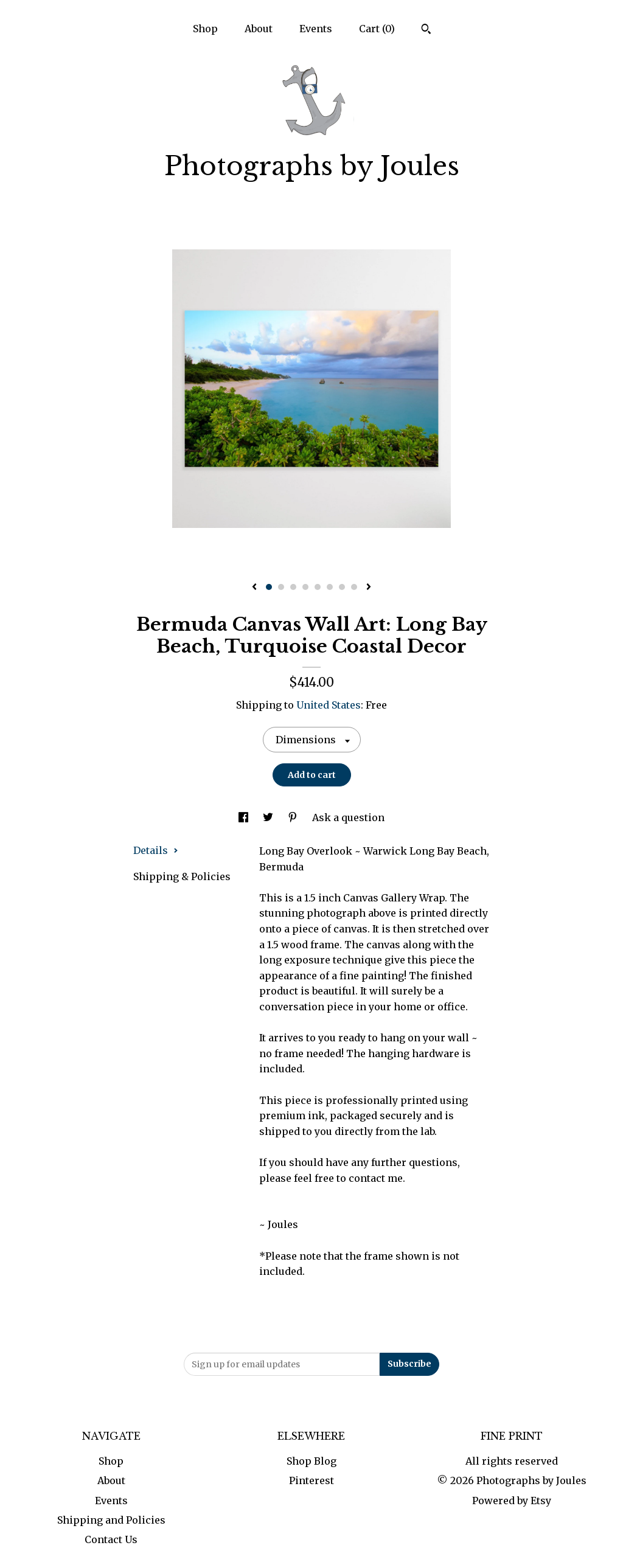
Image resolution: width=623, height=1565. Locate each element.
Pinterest (311, 1480)
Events (315, 29)
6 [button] (330, 587)
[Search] (426, 30)
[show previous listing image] (254, 587)
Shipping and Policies (111, 1520)
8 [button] (354, 587)
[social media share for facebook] (244, 817)
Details (155, 850)
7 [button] (342, 587)
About (259, 29)
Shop (205, 29)
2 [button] (281, 587)
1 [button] (269, 587)
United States (328, 705)
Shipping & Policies (182, 876)
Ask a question (348, 817)
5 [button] (318, 587)
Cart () (377, 29)
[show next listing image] (369, 587)
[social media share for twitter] (269, 817)
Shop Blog (311, 1461)
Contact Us (111, 1539)
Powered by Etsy (511, 1500)
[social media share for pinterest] (294, 817)
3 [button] (293, 587)
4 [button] (305, 587)
